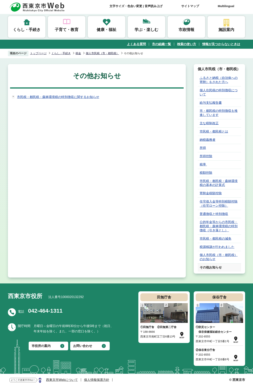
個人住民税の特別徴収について (219, 92)
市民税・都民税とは (214, 131)
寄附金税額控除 (211, 193)
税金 (78, 53)
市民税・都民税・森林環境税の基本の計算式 (219, 183)
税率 (203, 164)
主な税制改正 (209, 123)
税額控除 (206, 172)
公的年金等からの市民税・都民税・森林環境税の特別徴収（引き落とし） (219, 226)
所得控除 (206, 156)
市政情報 (186, 29)
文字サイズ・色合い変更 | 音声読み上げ (136, 6)
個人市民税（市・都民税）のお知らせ (219, 257)
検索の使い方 (186, 44)
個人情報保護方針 (96, 379)
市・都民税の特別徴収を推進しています (219, 113)
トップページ (38, 53)
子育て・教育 (66, 29)
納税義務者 (207, 139)
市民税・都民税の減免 (215, 238)
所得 (203, 148)
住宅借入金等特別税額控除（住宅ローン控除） (219, 203)
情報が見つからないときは (221, 44)
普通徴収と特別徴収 (214, 214)
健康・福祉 (106, 29)
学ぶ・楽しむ (146, 29)
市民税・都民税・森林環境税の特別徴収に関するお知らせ (58, 97)
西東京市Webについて (62, 379)
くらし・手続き (27, 29)
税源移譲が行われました (217, 247)
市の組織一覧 (161, 44)
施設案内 (226, 29)
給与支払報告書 (211, 102)
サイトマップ (190, 6)
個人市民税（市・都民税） (102, 53)
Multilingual (226, 6)
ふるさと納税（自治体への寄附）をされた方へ (219, 80)
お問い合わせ (82, 346)
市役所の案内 (41, 346)
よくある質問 (136, 44)
